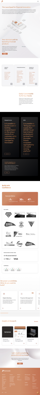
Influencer (3, 385)
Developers (34, 383)
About (33, 376)
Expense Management (12, 376)
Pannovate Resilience (27, 378)
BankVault (18, 377)
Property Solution (4, 381)
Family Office (3, 383)
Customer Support (12, 381)
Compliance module (12, 383)
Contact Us (33, 381)
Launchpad (18, 376)
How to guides (26, 384)
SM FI (2, 378)
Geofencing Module (12, 377)
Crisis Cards (3, 388)
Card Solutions (3, 377)
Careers (33, 377)
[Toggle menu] (38, 1)
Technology (26, 376)
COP (10, 386)
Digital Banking (4, 376)
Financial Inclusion (4, 387)
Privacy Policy (33, 380)
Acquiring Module (12, 378)
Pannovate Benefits (27, 377)
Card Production (11, 380)
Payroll (3, 380)
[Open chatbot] (38, 393)
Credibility (33, 378)
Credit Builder (3, 382)
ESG (2, 386)
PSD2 (10, 385)
